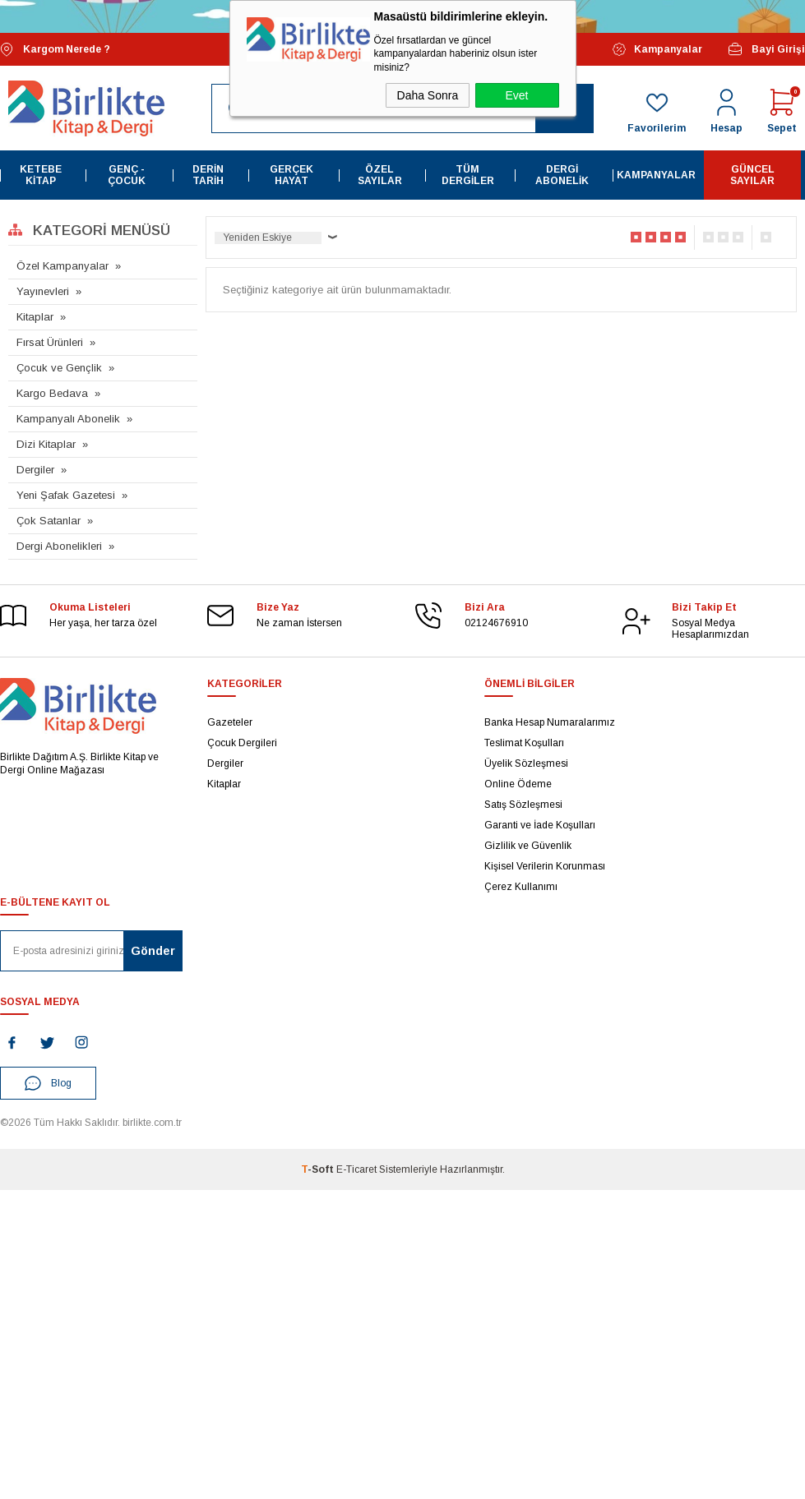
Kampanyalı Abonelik (68, 419)
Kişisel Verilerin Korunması (544, 866)
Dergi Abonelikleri (59, 546)
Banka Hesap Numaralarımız (549, 722)
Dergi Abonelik (562, 175)
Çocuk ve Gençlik (59, 368)
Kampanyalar (657, 49)
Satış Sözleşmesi (523, 804)
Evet (516, 95)
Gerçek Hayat (291, 175)
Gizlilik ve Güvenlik (527, 845)
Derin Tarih (208, 175)
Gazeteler (229, 722)
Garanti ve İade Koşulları (539, 825)
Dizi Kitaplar (46, 444)
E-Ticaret (356, 1169)
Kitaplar (34, 317)
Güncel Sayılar (752, 175)
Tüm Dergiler (468, 175)
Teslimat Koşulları (524, 743)
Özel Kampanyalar (62, 266)
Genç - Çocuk (127, 175)
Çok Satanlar (48, 520)
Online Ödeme (518, 784)
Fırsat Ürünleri (49, 342)
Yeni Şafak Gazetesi (65, 495)
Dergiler (35, 470)
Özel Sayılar (380, 175)
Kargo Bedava (52, 393)
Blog (48, 1083)
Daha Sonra (428, 95)
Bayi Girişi (766, 49)
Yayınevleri (42, 291)
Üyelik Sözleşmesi (526, 763)
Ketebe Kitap (41, 175)
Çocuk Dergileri (242, 743)
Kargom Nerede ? (55, 50)
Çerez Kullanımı (520, 886)
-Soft (318, 1169)
